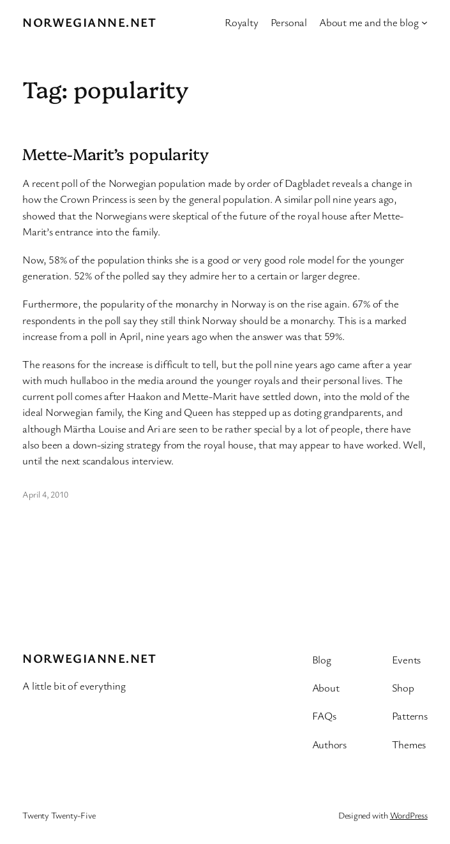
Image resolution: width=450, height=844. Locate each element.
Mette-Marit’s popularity (115, 154)
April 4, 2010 (45, 494)
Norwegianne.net (89, 22)
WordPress (409, 815)
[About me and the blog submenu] (424, 22)
